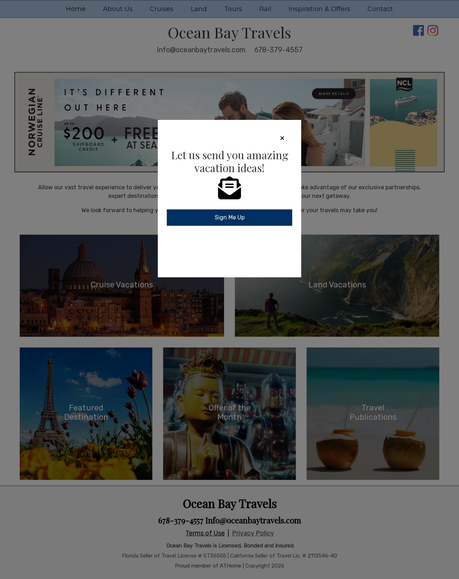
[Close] (282, 138)
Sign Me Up (230, 217)
